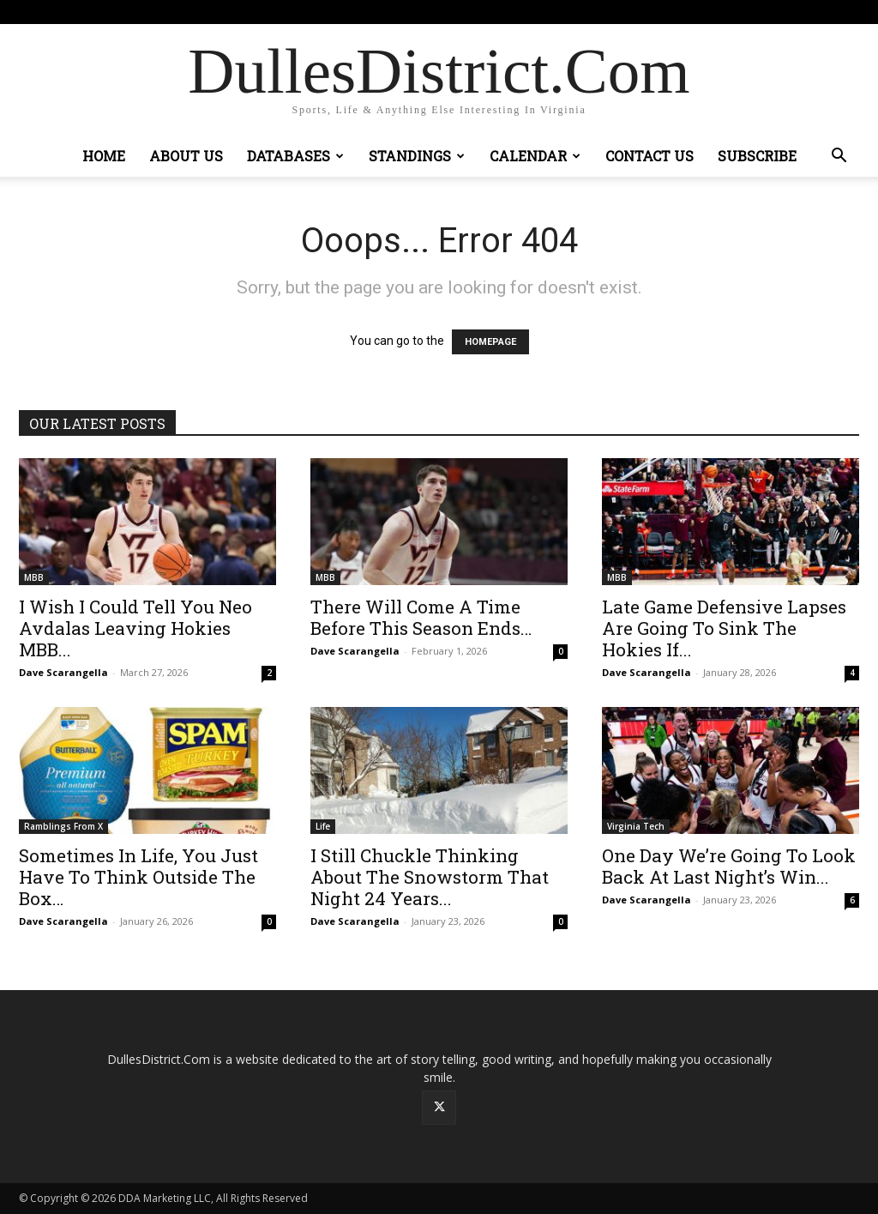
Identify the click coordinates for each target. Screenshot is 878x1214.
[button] (838, 157)
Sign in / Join (300, 11)
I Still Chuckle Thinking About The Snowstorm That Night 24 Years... (429, 876)
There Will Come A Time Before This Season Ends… (421, 617)
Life (323, 826)
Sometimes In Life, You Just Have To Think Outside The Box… (138, 876)
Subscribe (757, 156)
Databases (295, 156)
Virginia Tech (636, 826)
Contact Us (649, 156)
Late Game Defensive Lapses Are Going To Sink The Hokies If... (724, 628)
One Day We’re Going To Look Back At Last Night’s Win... (729, 866)
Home (103, 156)
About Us (186, 156)
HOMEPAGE (490, 341)
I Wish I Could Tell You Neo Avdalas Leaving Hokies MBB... (135, 628)
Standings (417, 156)
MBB (34, 577)
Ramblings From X (63, 826)
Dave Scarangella (63, 672)
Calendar (535, 156)
